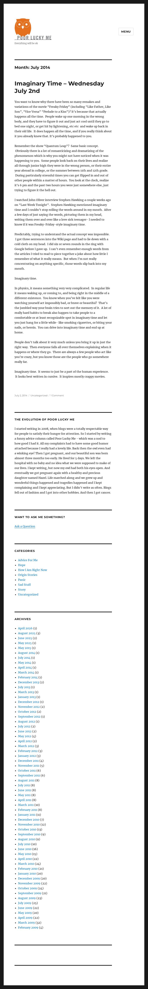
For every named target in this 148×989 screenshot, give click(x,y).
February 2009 (28, 927)
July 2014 (24, 657)
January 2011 (26, 814)
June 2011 (24, 790)
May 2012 (24, 736)
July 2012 (24, 726)
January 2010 (27, 873)
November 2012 (29, 707)
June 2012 (25, 731)
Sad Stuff (24, 584)
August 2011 (26, 780)
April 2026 (25, 628)
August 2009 (27, 898)
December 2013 (28, 682)
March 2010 (26, 863)
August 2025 (27, 633)
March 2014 (26, 672)
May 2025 (25, 643)
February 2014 (28, 677)
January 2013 (27, 697)
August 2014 (26, 653)
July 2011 (24, 785)
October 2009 (27, 888)
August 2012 (26, 721)
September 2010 (29, 834)
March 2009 (26, 922)
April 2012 (25, 741)
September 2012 (29, 716)
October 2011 (27, 770)
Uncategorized (38, 395)
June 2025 (25, 638)
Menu (126, 31)
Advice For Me (28, 560)
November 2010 (29, 824)
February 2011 (27, 810)
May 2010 (24, 854)
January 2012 (27, 756)
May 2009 (25, 913)
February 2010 (28, 868)
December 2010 (28, 819)
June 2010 (25, 849)
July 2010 (24, 844)
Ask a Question (25, 526)
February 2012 (28, 751)
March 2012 (26, 746)
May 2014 (24, 662)
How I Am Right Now (32, 570)
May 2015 (24, 648)
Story (22, 589)
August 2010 (26, 839)
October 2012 (27, 711)
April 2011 (24, 800)
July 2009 (24, 903)
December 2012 (28, 702)
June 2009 (25, 908)
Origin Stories (27, 575)
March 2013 (26, 692)
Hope (21, 565)
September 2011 (29, 775)
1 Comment (57, 395)
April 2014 (25, 667)
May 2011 (24, 795)
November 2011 (28, 765)
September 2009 (29, 893)
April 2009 (25, 917)
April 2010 (25, 859)
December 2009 (29, 878)
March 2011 (26, 805)
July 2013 (24, 687)
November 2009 (29, 883)
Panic (22, 579)
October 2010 (27, 829)
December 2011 (28, 760)
